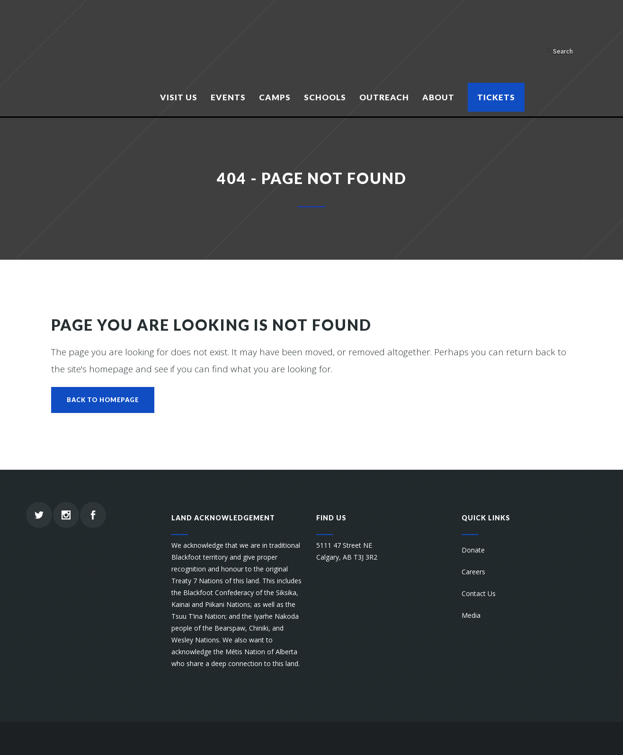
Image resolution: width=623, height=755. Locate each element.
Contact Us (479, 593)
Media (471, 615)
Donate (473, 549)
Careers (473, 571)
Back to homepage (103, 400)
